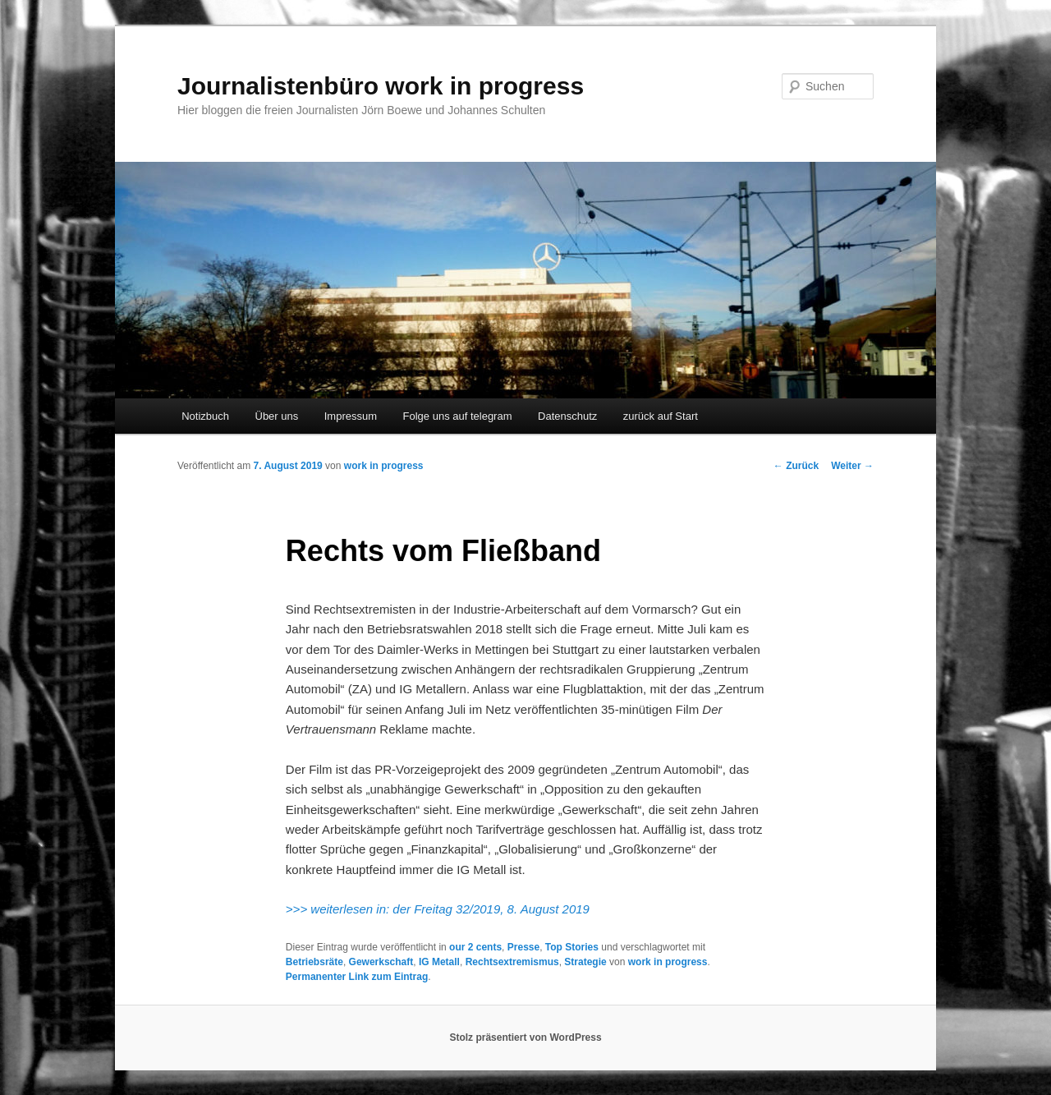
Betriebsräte (314, 962)
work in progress (384, 466)
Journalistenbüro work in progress (380, 85)
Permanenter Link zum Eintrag (357, 976)
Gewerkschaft (381, 962)
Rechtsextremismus (512, 962)
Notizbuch (205, 416)
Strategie (585, 962)
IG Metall (439, 962)
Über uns (277, 416)
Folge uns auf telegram (457, 416)
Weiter (852, 466)
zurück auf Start (660, 416)
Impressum (350, 416)
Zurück (796, 466)
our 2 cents (475, 947)
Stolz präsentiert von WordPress (525, 1037)
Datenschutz (567, 416)
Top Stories (572, 947)
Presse (523, 947)
